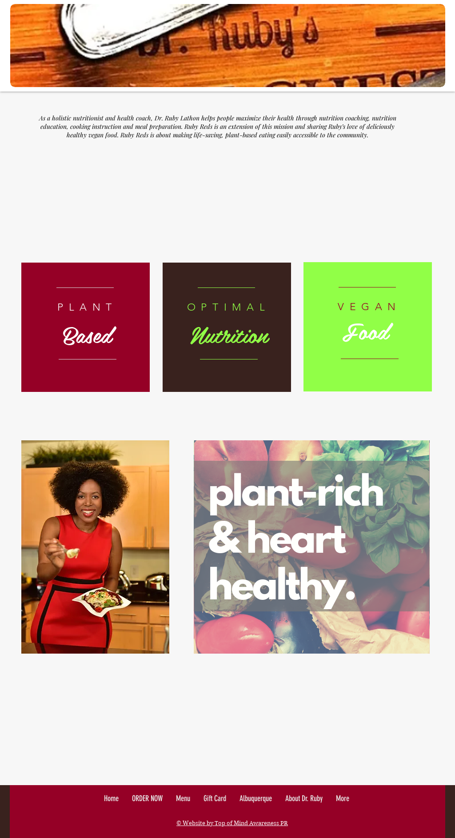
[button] (342, 798)
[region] (85, 327)
